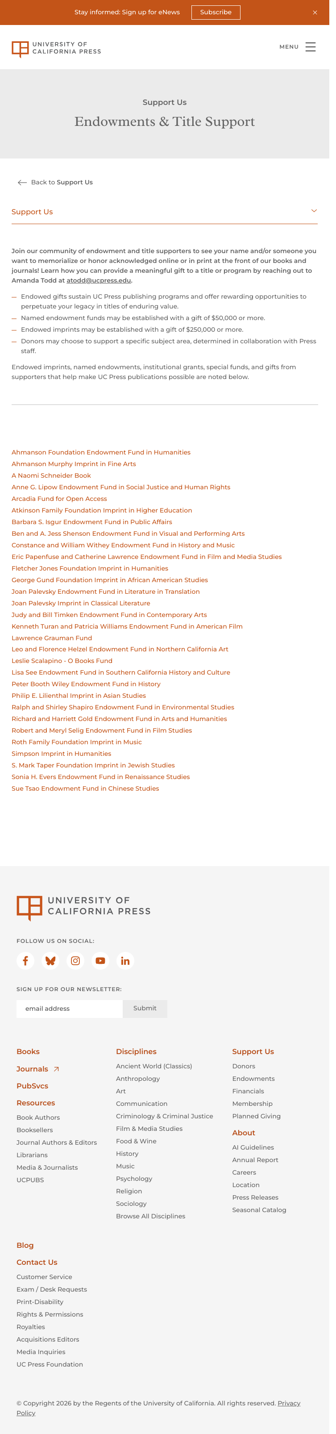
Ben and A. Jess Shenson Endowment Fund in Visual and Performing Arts (128, 533)
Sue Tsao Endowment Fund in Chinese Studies (85, 788)
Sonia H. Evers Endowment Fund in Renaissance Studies (101, 777)
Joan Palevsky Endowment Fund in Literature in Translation (106, 591)
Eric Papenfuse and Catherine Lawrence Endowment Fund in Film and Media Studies (147, 556)
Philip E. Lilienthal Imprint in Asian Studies (79, 696)
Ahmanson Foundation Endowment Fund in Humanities (101, 452)
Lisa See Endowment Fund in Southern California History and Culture (121, 672)
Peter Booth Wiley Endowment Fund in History (86, 684)
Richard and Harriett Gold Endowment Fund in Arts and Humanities (119, 719)
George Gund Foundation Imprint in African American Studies (110, 579)
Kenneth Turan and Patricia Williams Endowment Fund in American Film (127, 626)
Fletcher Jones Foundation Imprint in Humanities (90, 568)
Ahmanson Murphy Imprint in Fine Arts (74, 464)
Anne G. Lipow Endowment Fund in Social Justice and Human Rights (121, 487)
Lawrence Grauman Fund (52, 638)
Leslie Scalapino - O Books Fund (62, 661)
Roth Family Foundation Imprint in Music (77, 742)
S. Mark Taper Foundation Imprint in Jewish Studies (93, 765)
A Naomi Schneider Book (51, 475)
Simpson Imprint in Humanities (61, 754)
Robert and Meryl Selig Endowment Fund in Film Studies (102, 730)
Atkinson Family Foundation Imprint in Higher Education (102, 510)
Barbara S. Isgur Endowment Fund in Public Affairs (92, 522)
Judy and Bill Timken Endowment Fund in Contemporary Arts (109, 614)
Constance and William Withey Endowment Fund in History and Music (123, 545)
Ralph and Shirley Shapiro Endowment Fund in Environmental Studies (123, 707)
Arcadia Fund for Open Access (59, 499)
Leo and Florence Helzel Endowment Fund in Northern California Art (120, 649)
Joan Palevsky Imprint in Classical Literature (81, 603)
